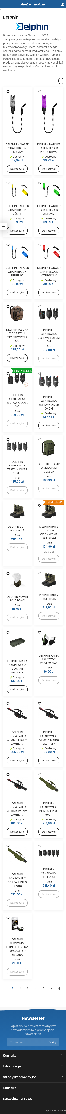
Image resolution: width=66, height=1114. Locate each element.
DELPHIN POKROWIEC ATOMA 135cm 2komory (49, 738)
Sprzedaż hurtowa (17, 1098)
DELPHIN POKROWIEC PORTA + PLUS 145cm (17, 880)
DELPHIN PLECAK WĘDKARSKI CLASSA (49, 468)
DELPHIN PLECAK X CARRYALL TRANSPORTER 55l (17, 335)
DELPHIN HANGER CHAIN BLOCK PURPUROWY (49, 148)
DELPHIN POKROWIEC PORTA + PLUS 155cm (48, 809)
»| (59, 988)
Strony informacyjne (19, 1077)
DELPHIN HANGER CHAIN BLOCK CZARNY (17, 148)
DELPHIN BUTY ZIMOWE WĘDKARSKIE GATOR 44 (48, 532)
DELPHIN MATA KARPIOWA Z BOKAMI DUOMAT (17, 667)
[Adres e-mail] (33, 1042)
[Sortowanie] (60, 81)
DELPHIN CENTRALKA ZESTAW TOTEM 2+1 (49, 336)
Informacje (12, 1066)
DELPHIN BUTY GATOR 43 (17, 529)
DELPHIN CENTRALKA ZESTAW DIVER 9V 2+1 (49, 403)
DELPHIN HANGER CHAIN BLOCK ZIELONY (49, 210)
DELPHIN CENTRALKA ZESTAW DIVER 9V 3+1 (17, 467)
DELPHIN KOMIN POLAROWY (17, 599)
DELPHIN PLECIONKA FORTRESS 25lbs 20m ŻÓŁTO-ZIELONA (17, 947)
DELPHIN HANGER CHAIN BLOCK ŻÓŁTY (17, 210)
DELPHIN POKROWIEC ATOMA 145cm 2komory (17, 738)
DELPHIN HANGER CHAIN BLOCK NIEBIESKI (17, 271)
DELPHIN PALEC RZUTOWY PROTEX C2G (49, 659)
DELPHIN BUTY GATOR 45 (48, 597)
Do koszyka (17, 169)
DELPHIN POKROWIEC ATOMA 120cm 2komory (17, 809)
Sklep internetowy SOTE (54, 1110)
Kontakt (9, 1055)
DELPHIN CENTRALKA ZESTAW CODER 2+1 (17, 401)
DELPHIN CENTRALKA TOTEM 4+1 (49, 873)
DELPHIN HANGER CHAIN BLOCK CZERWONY (49, 271)
